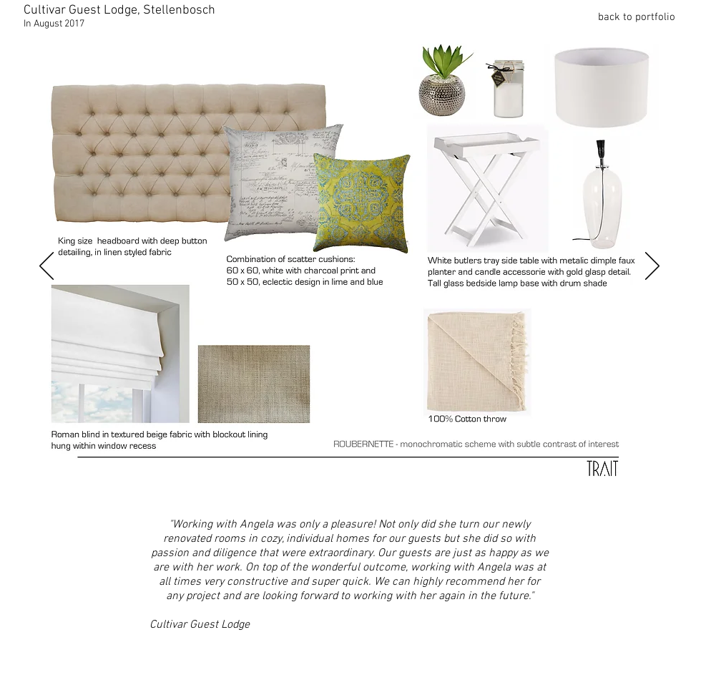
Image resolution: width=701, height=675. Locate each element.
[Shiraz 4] (235, 483)
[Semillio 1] (564, 483)
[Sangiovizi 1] (467, 483)
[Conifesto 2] (293, 483)
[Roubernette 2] (100, 483)
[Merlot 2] (448, 483)
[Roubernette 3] (119, 483)
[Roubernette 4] (139, 483)
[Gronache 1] (312, 483)
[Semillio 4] (621, 483)
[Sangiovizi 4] (525, 483)
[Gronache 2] (332, 483)
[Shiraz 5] (255, 483)
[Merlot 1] (428, 483)
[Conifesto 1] (274, 483)
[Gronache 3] (351, 483)
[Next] (652, 267)
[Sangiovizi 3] (506, 483)
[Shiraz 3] (216, 483)
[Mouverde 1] (370, 483)
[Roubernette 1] (79, 483)
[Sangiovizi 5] (544, 483)
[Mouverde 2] (390, 483)
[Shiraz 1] (177, 483)
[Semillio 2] (583, 483)
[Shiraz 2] (197, 483)
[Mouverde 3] (409, 483)
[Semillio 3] (602, 483)
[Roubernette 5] (158, 483)
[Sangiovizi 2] (486, 483)
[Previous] (46, 267)
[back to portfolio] (624, 17)
